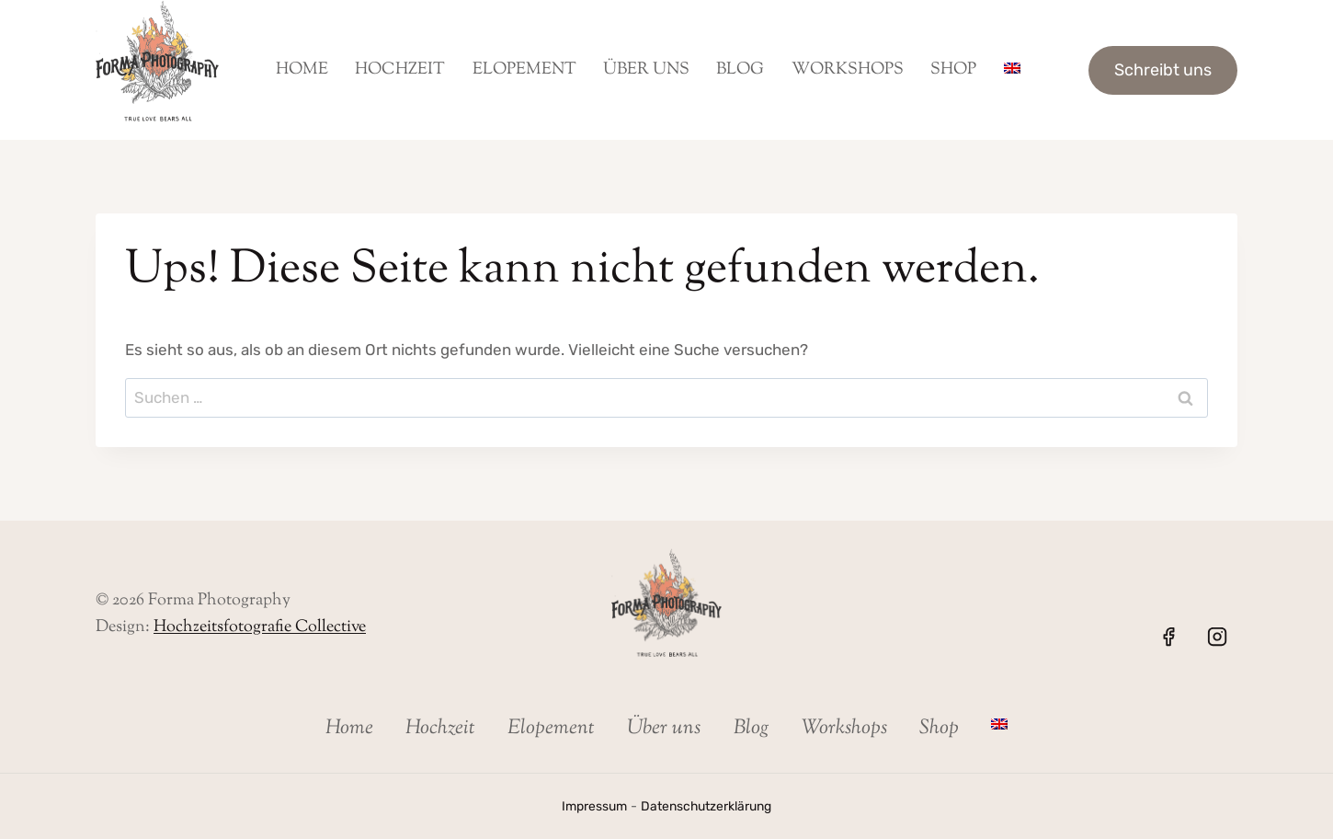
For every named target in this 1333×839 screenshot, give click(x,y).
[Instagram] (1217, 636)
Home (302, 70)
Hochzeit (400, 70)
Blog (740, 70)
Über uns (646, 70)
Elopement (524, 70)
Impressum (590, 806)
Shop (953, 70)
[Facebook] (1168, 636)
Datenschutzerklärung (708, 806)
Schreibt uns (1163, 70)
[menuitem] (1012, 70)
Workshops (848, 70)
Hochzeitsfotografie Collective (260, 627)
